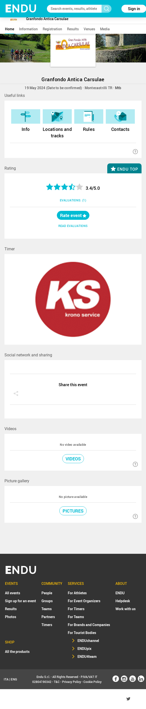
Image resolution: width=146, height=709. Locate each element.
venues (89, 29)
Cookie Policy (92, 682)
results (73, 29)
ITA (6, 679)
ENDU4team (87, 656)
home (9, 29)
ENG (14, 679)
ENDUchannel (88, 640)
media (105, 29)
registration (52, 29)
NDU (21, 8)
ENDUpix (84, 648)
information (28, 29)
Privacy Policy (71, 682)
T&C (57, 682)
